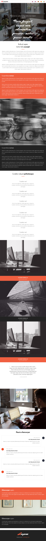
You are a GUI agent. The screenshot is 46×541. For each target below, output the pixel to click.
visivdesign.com (26, 537)
